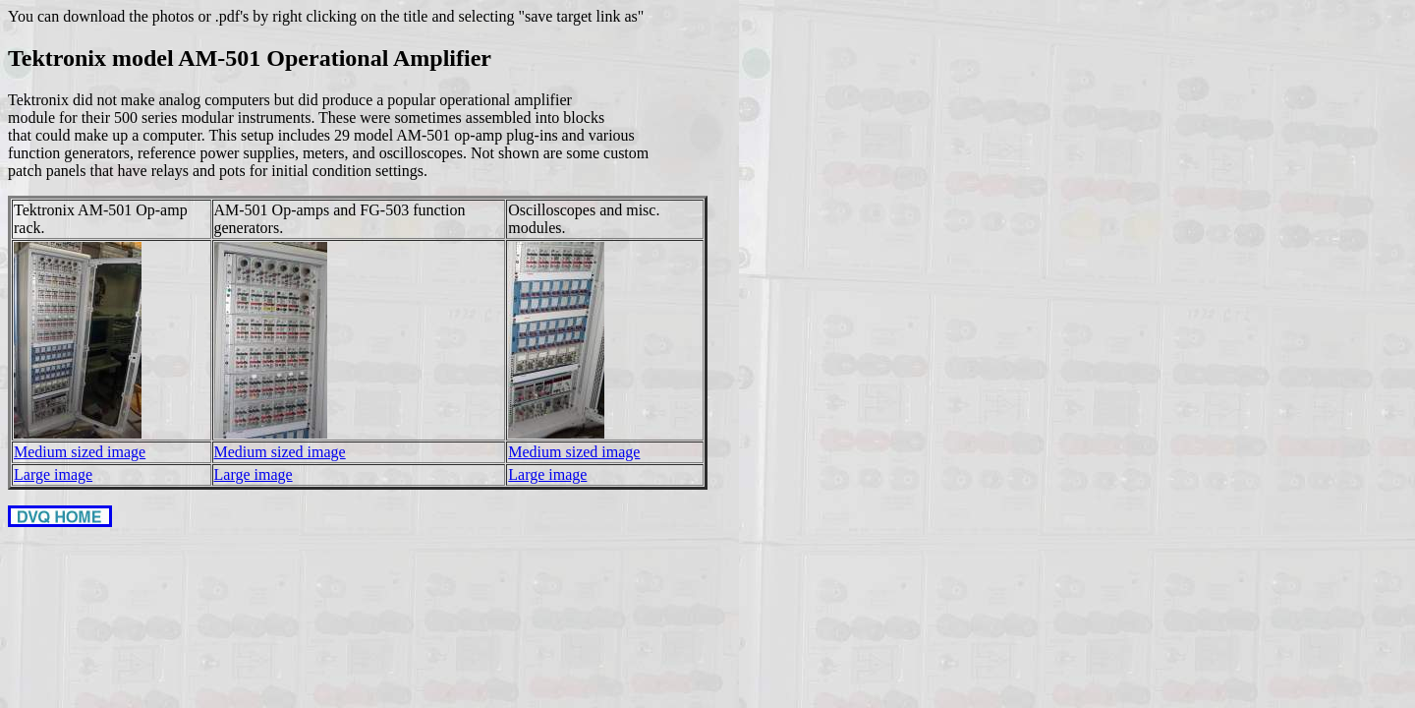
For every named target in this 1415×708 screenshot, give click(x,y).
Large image (53, 474)
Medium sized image (79, 451)
